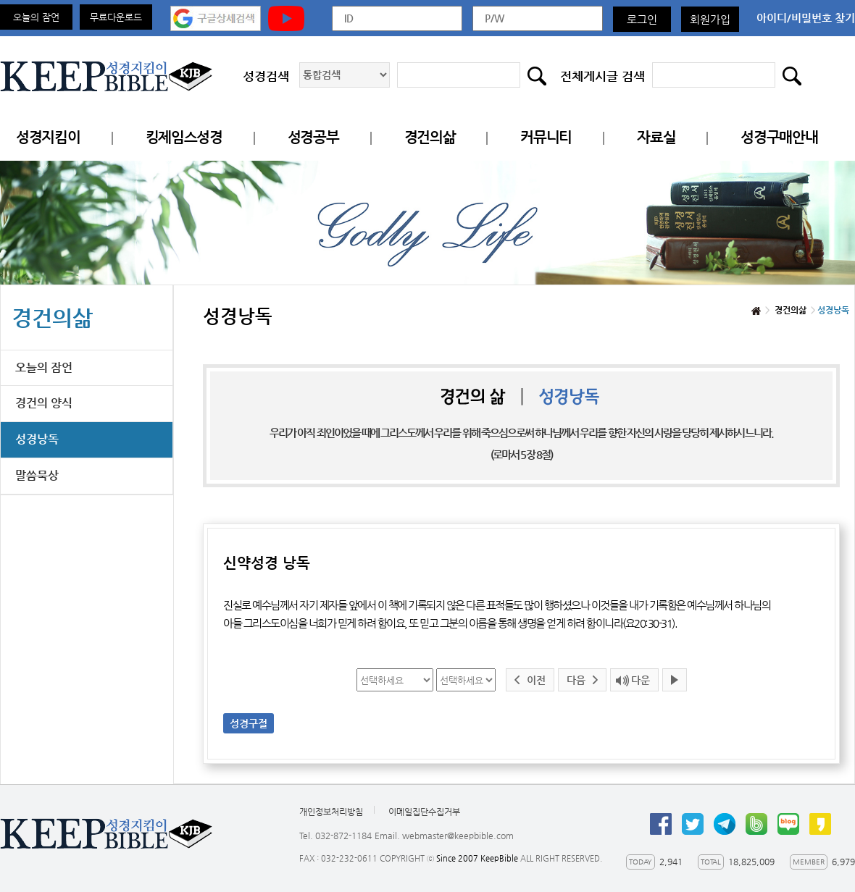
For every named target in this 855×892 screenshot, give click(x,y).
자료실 (656, 137)
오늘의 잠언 (36, 17)
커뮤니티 (546, 137)
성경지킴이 (48, 137)
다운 (640, 680)
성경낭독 (37, 439)
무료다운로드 (116, 17)
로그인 (642, 19)
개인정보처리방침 (331, 812)
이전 (536, 680)
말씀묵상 (37, 475)
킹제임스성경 (184, 137)
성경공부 (313, 137)
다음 (576, 680)
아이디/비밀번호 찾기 (805, 18)
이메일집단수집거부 (424, 812)
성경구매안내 (779, 137)
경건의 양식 (43, 403)
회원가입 (710, 19)
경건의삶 (430, 137)
